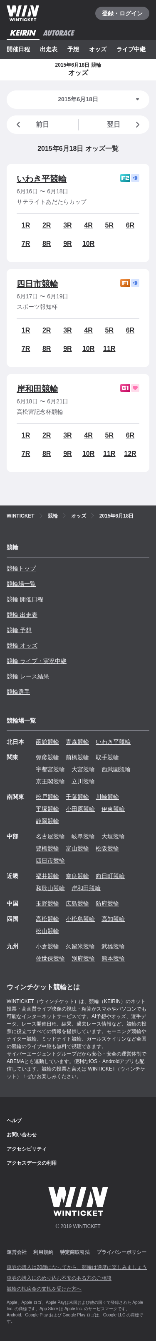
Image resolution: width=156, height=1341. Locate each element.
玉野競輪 (47, 903)
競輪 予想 (19, 630)
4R (88, 225)
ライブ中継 (131, 49)
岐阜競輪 (83, 836)
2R (46, 225)
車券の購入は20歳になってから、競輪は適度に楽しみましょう (77, 1267)
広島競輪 (77, 903)
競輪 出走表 (22, 614)
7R (26, 243)
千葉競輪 (77, 796)
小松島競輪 (80, 919)
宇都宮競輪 (50, 769)
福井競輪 (47, 876)
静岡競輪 (47, 821)
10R (88, 243)
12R (130, 453)
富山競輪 (77, 848)
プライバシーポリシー (121, 1252)
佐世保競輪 (50, 958)
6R (130, 225)
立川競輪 (83, 781)
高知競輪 (113, 919)
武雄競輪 (113, 946)
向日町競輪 (110, 876)
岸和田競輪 (37, 388)
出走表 (48, 49)
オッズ (97, 49)
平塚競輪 (47, 809)
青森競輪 (77, 741)
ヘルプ (14, 1120)
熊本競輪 (113, 958)
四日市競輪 (37, 283)
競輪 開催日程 (25, 599)
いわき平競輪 (42, 178)
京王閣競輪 (50, 781)
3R (67, 225)
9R (67, 243)
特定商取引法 (75, 1252)
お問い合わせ (22, 1135)
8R (46, 243)
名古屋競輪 (50, 836)
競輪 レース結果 (28, 676)
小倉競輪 (47, 946)
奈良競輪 (77, 876)
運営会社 (17, 1252)
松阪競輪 (107, 848)
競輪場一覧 (21, 583)
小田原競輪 (80, 809)
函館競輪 (47, 741)
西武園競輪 (116, 769)
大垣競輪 (113, 836)
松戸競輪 (47, 796)
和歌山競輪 (50, 888)
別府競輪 (83, 958)
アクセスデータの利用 (32, 1163)
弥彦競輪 (47, 757)
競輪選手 (18, 691)
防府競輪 (107, 903)
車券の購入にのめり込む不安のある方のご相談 (59, 1278)
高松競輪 (47, 919)
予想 (73, 49)
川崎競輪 (107, 796)
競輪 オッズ (22, 645)
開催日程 (18, 49)
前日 (31, 125)
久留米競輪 (80, 946)
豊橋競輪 (47, 848)
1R (26, 225)
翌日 (125, 125)
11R (109, 348)
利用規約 (43, 1252)
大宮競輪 (83, 769)
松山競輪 (47, 931)
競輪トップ (21, 568)
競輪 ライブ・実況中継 (37, 661)
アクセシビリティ (27, 1149)
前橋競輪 (77, 757)
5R (109, 225)
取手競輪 (107, 757)
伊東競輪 (113, 809)
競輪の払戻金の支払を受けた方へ (44, 1289)
